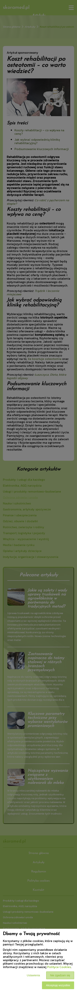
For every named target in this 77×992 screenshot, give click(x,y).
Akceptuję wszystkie (58, 985)
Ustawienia (33, 975)
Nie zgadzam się (60, 975)
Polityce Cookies (59, 967)
